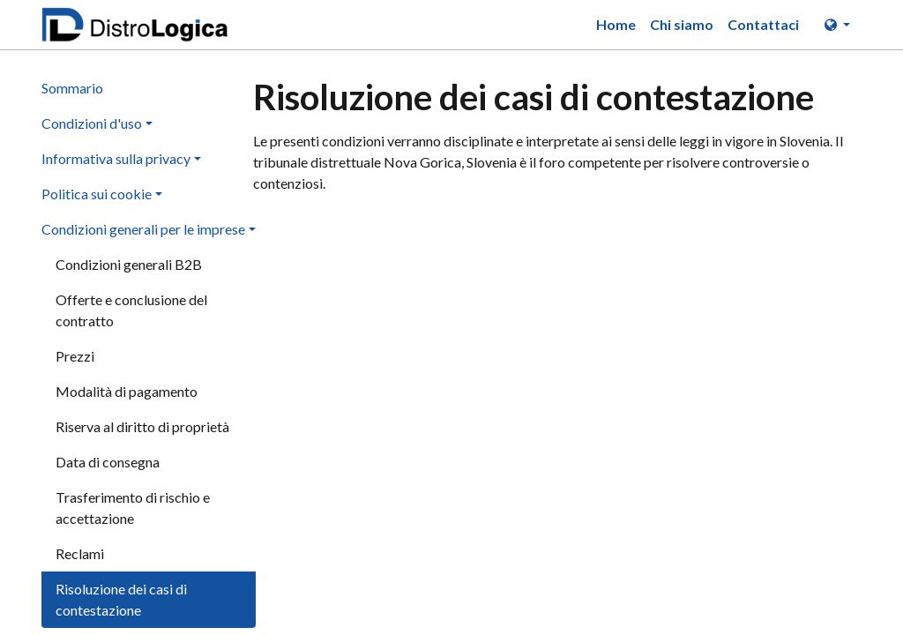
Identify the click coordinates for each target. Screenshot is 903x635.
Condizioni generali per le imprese (143, 228)
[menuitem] (616, 24)
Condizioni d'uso (91, 123)
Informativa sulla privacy (115, 158)
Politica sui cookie (96, 193)
